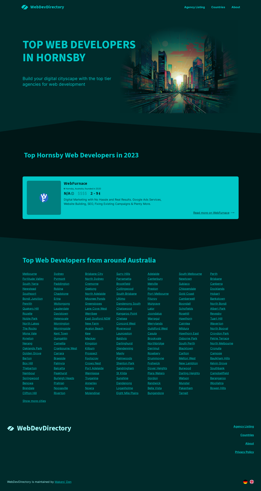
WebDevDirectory (44, 428)
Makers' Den (63, 482)
